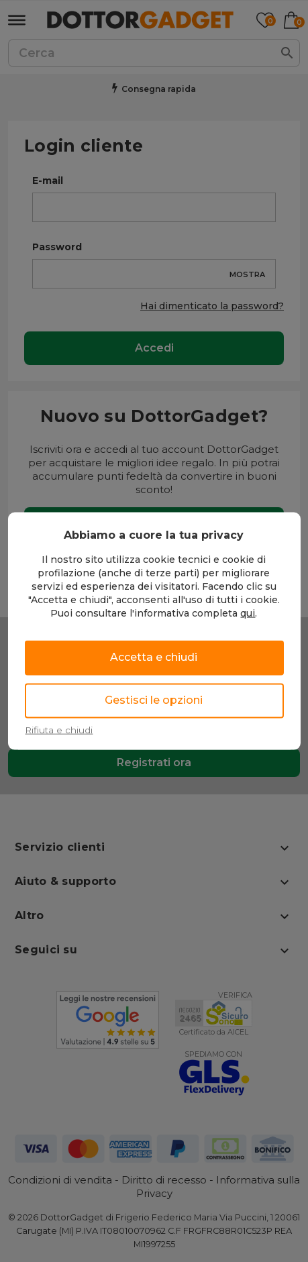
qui (247, 613)
